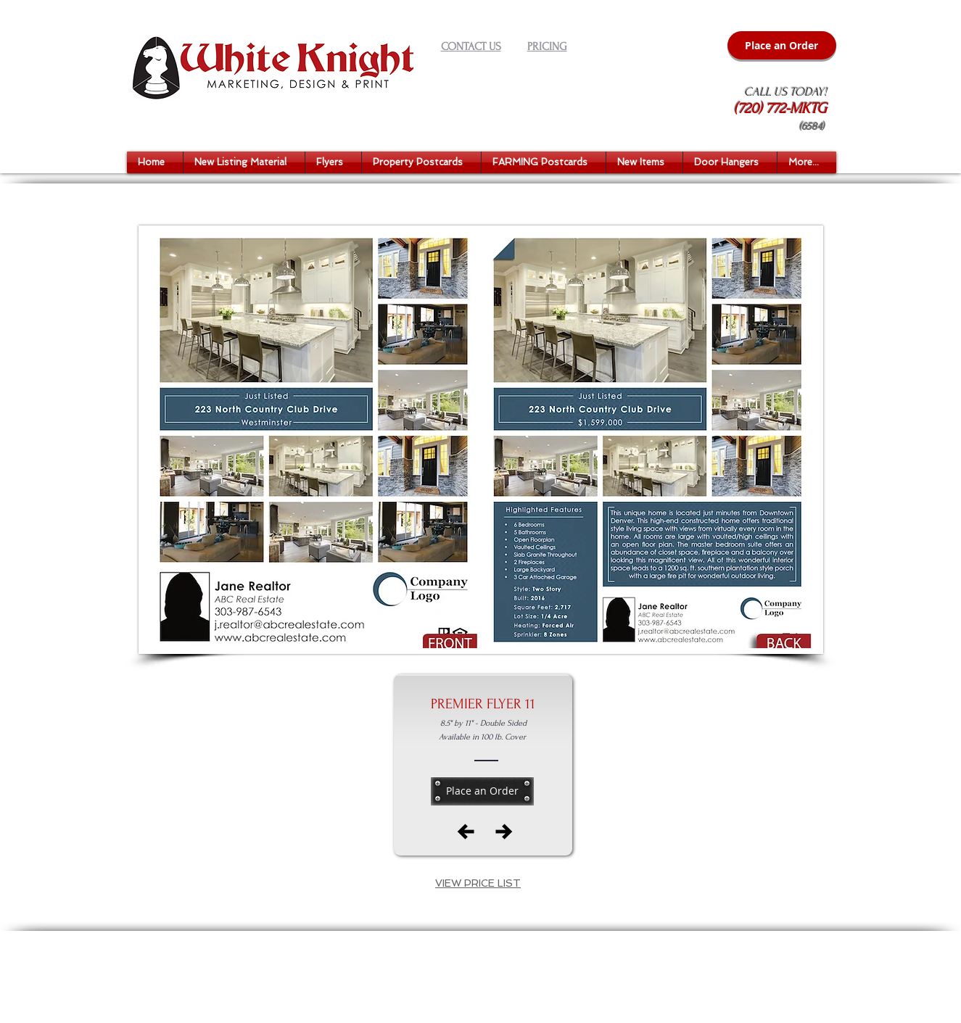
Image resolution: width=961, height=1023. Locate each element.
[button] (244, 162)
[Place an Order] (781, 45)
